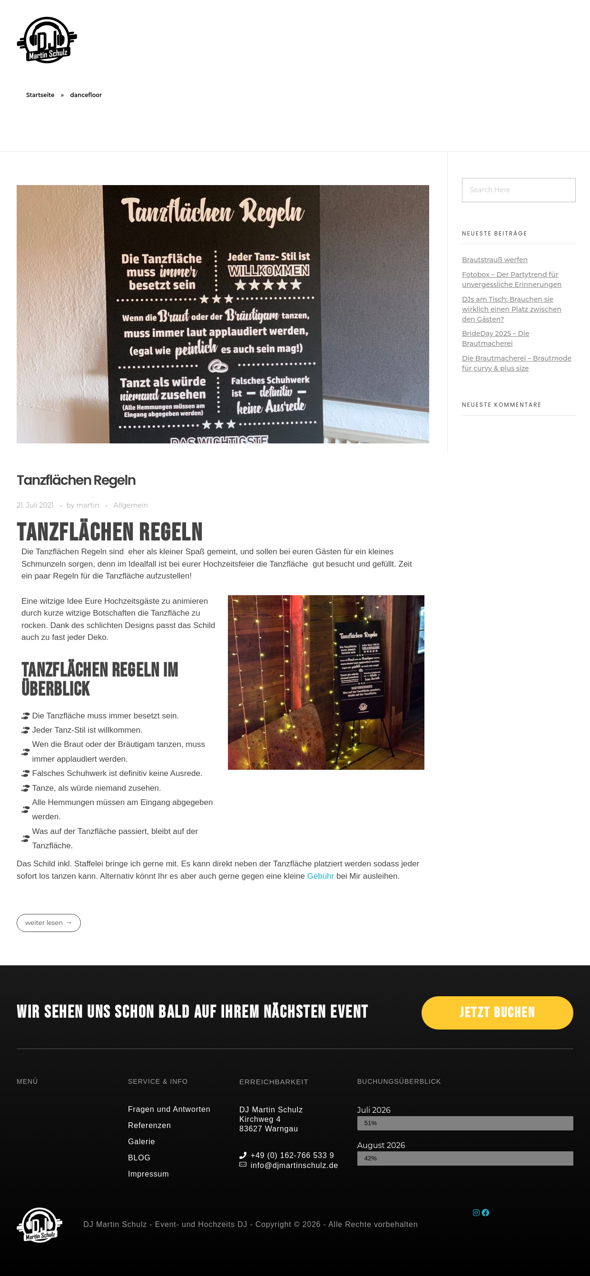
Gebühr (320, 876)
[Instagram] (477, 1212)
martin (88, 505)
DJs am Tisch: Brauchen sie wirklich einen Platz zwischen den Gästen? (511, 309)
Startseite (40, 94)
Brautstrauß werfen (495, 259)
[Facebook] (485, 1212)
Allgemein (131, 505)
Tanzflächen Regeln (76, 480)
